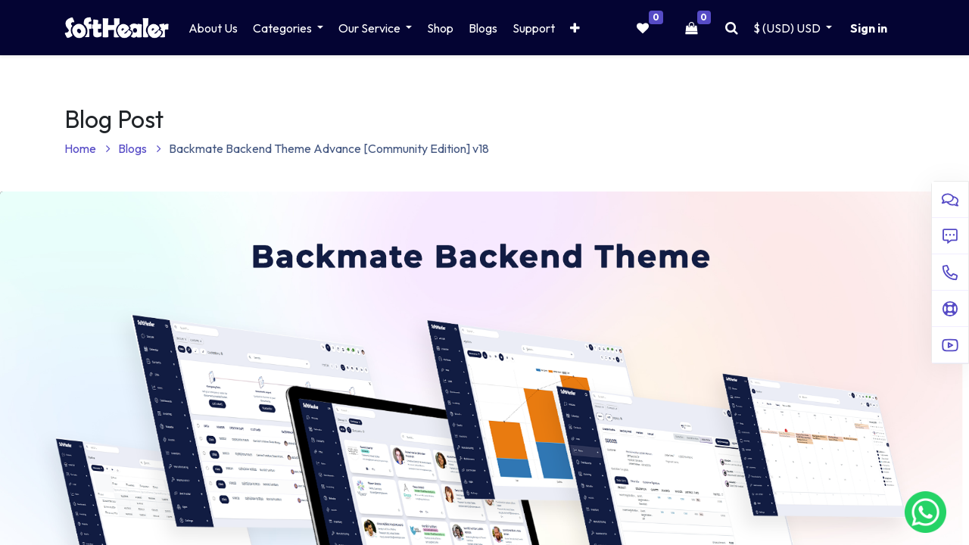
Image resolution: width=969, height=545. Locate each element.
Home (87, 148)
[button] (575, 28)
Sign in (868, 28)
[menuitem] (213, 28)
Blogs (139, 148)
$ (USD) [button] (788, 28)
